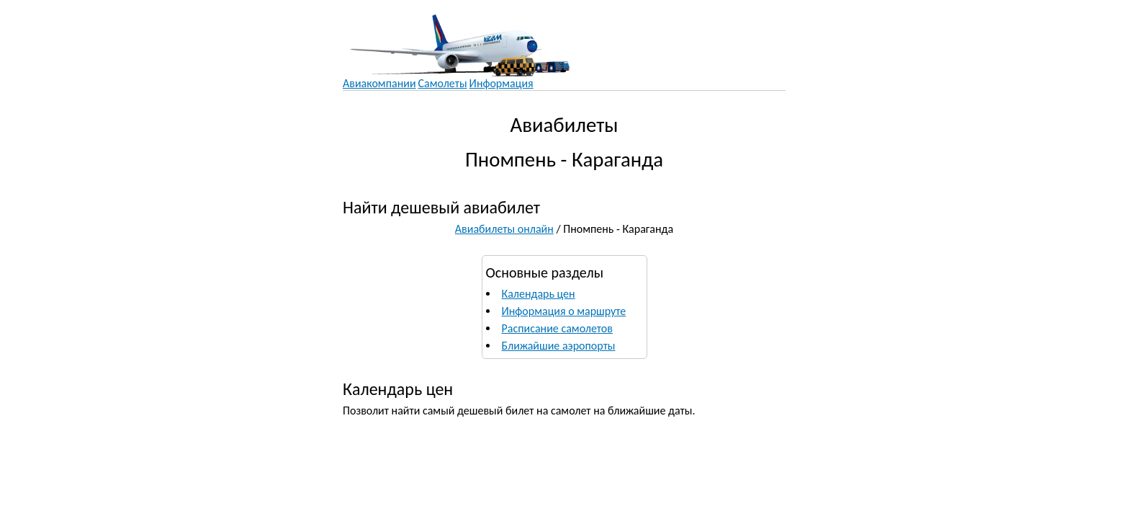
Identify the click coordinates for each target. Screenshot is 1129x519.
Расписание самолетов (557, 328)
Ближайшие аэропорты (559, 345)
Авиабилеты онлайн (504, 229)
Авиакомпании (379, 83)
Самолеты (442, 83)
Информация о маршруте (564, 311)
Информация (501, 83)
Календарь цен (538, 294)
